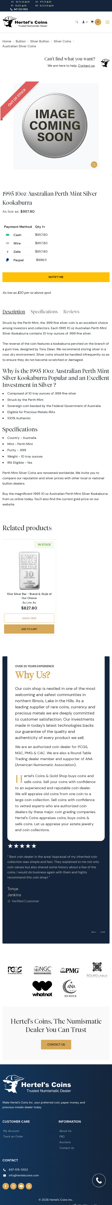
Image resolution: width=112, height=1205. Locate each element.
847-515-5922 (21, 9)
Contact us (86, 66)
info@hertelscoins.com (24, 1175)
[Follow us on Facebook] (5, 1186)
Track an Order (13, 1136)
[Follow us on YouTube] (21, 1186)
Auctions (65, 1142)
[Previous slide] (94, 932)
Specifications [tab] (44, 311)
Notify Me (56, 277)
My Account (11, 1131)
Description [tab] (13, 311)
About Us (65, 1131)
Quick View (29, 618)
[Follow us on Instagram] (13, 1186)
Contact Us (56, 1044)
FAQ (61, 1136)
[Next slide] (102, 932)
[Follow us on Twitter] (29, 1186)
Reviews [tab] (71, 311)
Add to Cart (29, 629)
